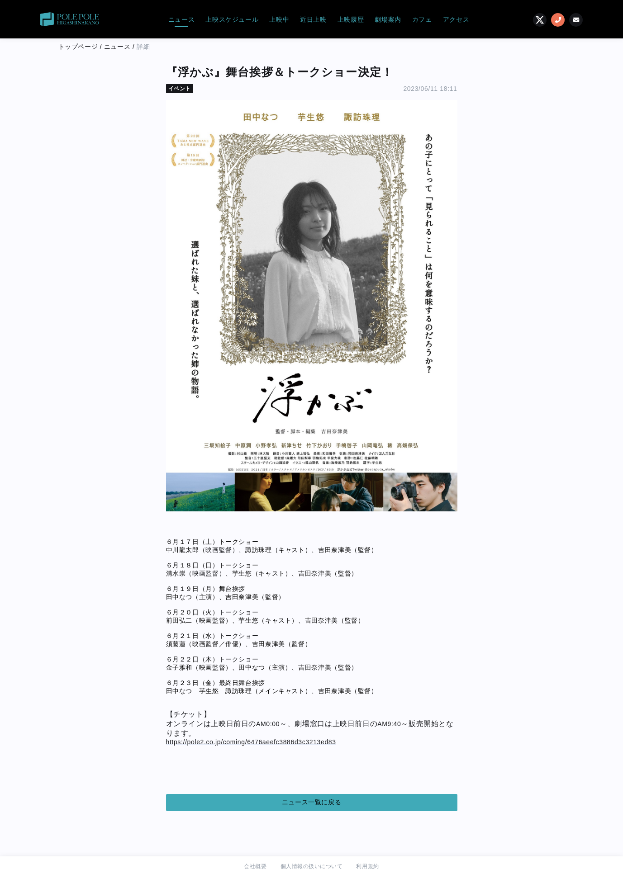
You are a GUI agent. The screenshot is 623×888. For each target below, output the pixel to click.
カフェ (422, 19)
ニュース (181, 19)
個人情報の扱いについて (312, 866)
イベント (179, 88)
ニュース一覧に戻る (312, 802)
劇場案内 (388, 19)
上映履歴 (351, 19)
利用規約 (367, 866)
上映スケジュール (231, 19)
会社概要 (255, 866)
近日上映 (313, 19)
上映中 (279, 19)
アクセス (456, 19)
